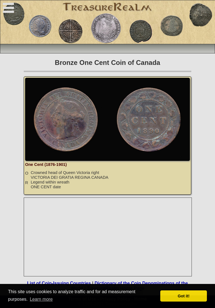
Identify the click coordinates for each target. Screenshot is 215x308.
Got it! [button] (184, 296)
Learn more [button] (41, 299)
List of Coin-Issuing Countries (59, 283)
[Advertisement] (108, 237)
